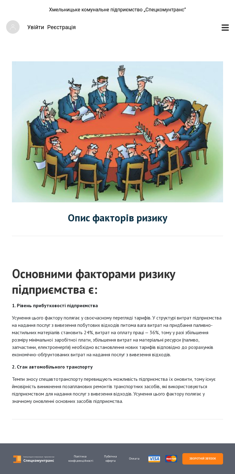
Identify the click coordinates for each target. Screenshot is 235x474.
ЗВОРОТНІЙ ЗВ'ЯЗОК (202, 458)
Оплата (134, 459)
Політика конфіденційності (80, 458)
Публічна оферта (110, 458)
